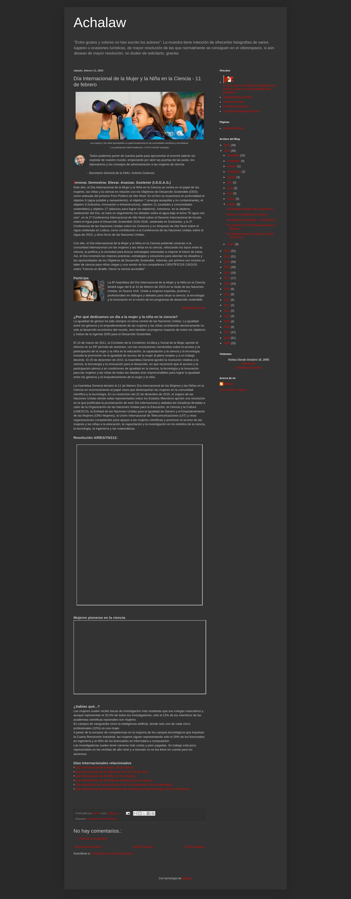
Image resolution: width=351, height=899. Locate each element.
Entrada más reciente (88, 846)
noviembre (234, 161)
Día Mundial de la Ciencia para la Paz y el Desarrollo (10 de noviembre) (123, 784)
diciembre (233, 155)
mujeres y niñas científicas (102, 818)
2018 (227, 272)
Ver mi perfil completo (233, 390)
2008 (227, 327)
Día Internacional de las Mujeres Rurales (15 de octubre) (113, 780)
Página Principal (143, 846)
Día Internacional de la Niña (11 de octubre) (105, 776)
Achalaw (99, 22)
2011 (227, 310)
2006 (227, 338)
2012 (227, 305)
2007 (227, 332)
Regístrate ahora (193, 307)
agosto (231, 177)
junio (230, 188)
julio (230, 182)
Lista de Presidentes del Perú (241, 111)
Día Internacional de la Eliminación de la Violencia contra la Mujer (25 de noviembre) (132, 789)
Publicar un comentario (93, 838)
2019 (227, 267)
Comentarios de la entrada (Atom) (112, 853)
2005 (227, 343)
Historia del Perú (233, 101)
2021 (227, 256)
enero (231, 244)
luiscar (228, 383)
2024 (227, 145)
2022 (227, 251)
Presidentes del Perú (236, 106)
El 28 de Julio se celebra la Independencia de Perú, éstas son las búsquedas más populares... (249, 87)
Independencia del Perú (237, 97)
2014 (227, 294)
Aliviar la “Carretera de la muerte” (247, 214)
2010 (227, 316)
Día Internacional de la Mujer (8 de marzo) (104, 767)
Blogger (186, 878)
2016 (227, 283)
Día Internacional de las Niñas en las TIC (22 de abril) (111, 772)
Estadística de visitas (249, 367)
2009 (227, 321)
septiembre (234, 171)
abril (230, 193)
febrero (232, 204)
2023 (227, 150)
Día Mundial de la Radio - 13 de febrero (251, 220)
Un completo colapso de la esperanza (250, 209)
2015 (227, 289)
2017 (227, 278)
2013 (227, 300)
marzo (231, 198)
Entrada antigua (194, 846)
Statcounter (248, 363)
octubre (232, 166)
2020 (227, 261)
